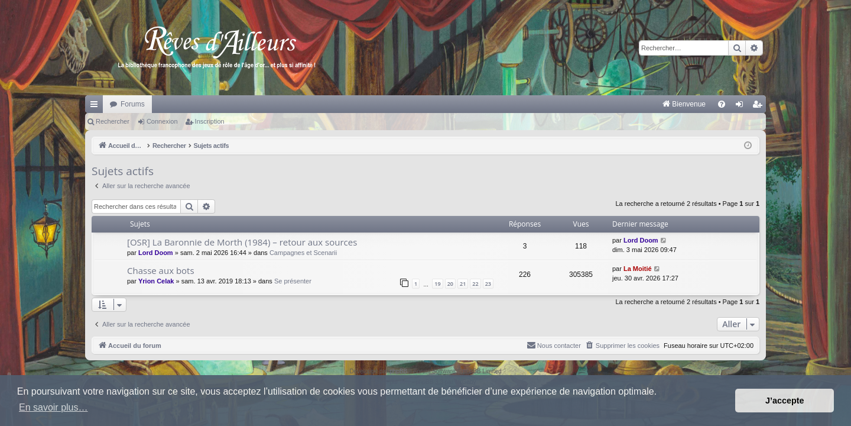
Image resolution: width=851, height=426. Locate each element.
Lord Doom (155, 252)
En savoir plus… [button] (53, 407)
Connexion (162, 121)
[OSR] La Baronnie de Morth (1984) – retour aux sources (242, 242)
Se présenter (292, 281)
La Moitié (637, 268)
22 (475, 284)
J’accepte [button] (784, 400)
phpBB (398, 371)
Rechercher (112, 121)
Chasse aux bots (160, 270)
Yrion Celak (156, 281)
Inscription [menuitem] (759, 106)
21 (463, 284)
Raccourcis (96, 106)
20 (450, 284)
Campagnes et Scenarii (303, 252)
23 (488, 284)
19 (437, 284)
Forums (133, 104)
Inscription (210, 121)
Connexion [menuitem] (742, 106)
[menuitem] (560, 104)
